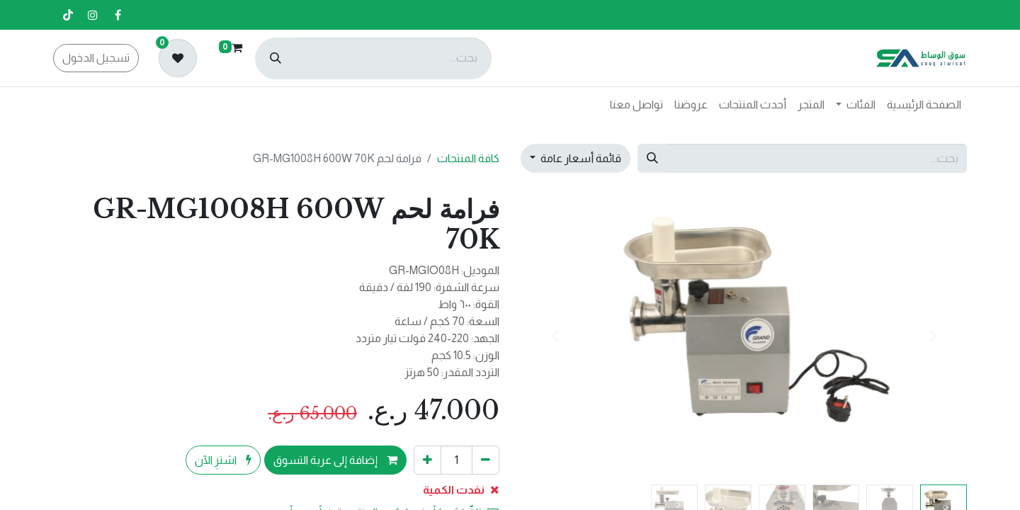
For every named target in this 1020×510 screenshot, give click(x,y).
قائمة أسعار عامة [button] (579, 158)
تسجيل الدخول (96, 58)
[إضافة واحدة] (427, 460)
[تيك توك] (68, 15)
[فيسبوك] (117, 15)
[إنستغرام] (92, 15)
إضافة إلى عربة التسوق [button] (335, 460)
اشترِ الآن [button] (223, 460)
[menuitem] (924, 105)
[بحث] (275, 58)
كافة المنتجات (468, 158)
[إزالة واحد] (485, 460)
